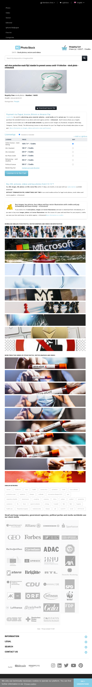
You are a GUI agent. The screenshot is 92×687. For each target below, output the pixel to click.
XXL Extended (10, 152)
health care (10, 508)
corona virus (43, 489)
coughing (36, 499)
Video (8, 13)
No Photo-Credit (10, 156)
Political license (10, 164)
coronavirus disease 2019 (55, 494)
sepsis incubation (35, 504)
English (79, 3)
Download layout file (46, 108)
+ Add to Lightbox (80, 136)
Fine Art (9, 32)
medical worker (37, 508)
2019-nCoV (81, 508)
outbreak (40, 494)
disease (32, 494)
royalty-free (9, 117)
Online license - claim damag (12, 143)
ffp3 (71, 504)
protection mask (11, 494)
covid (71, 508)
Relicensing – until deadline (11, 160)
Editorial (9, 23)
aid (55, 508)
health (34, 489)
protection (55, 489)
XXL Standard (9, 148)
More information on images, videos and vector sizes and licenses (30, 128)
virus (26, 489)
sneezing (46, 499)
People (16, 101)
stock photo (19, 95)
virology (47, 504)
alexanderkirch (16, 98)
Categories (10, 37)
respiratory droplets (12, 499)
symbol (71, 499)
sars (68, 494)
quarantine (81, 499)
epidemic (22, 494)
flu (18, 504)
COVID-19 (18, 489)
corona (8, 489)
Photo (8, 8)
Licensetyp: (10, 134)
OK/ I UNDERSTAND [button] (83, 682)
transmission (25, 499)
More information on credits (54, 215)
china (54, 499)
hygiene (79, 504)
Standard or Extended (27, 135)
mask (63, 489)
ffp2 (64, 504)
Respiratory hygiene (22, 508)
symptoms (9, 504)
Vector (8, 18)
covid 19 (63, 508)
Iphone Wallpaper (12, 28)
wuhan (63, 499)
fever (24, 504)
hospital (56, 504)
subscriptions (71, 187)
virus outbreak (74, 489)
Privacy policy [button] (30, 684)
